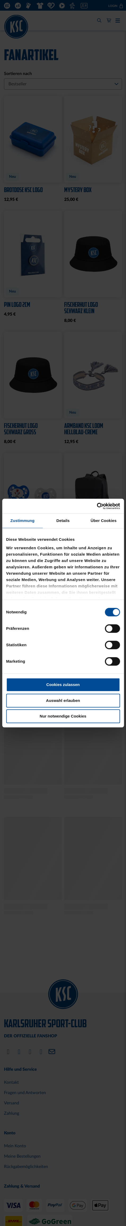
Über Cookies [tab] (104, 520)
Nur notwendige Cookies (63, 716)
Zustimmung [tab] (22, 520)
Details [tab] (63, 520)
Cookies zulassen (63, 684)
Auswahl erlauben (63, 700)
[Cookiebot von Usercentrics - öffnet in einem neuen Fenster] (96, 506)
